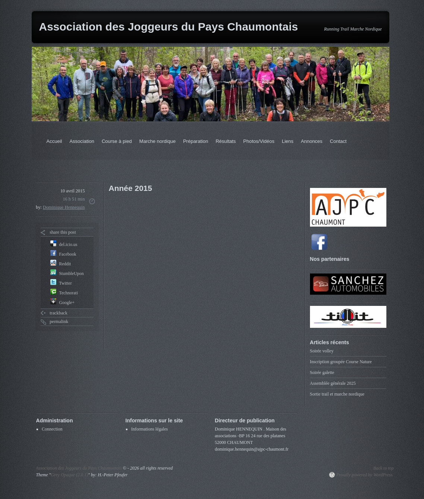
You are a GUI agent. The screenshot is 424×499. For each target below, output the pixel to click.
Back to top (383, 468)
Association (81, 141)
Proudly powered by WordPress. (365, 474)
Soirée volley (322, 351)
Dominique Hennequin (64, 207)
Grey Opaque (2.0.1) (69, 474)
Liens (287, 141)
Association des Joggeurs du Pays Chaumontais (168, 26)
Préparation (195, 141)
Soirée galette (322, 372)
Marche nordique (157, 141)
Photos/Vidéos (259, 141)
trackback (58, 313)
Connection (52, 429)
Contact (338, 141)
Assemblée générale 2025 (333, 383)
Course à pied (117, 141)
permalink (59, 321)
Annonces (312, 141)
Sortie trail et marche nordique (337, 394)
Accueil (54, 141)
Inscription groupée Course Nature (341, 361)
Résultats (226, 141)
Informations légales (149, 429)
